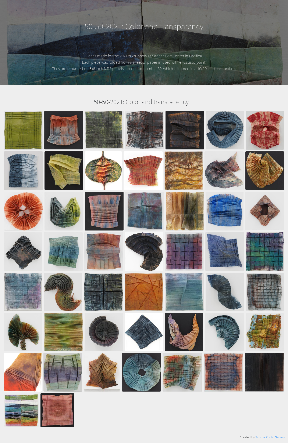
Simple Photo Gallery (270, 437)
